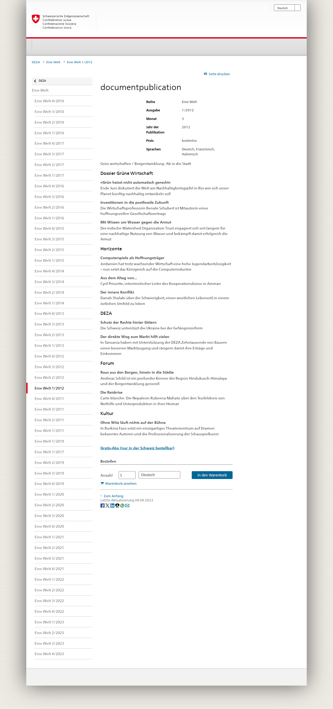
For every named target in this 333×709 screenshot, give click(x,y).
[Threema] (117, 505)
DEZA (36, 62)
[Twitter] (107, 505)
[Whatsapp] (122, 505)
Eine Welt (53, 62)
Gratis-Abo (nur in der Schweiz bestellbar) (137, 448)
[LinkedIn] (112, 505)
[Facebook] (102, 505)
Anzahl (106, 475)
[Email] (127, 505)
